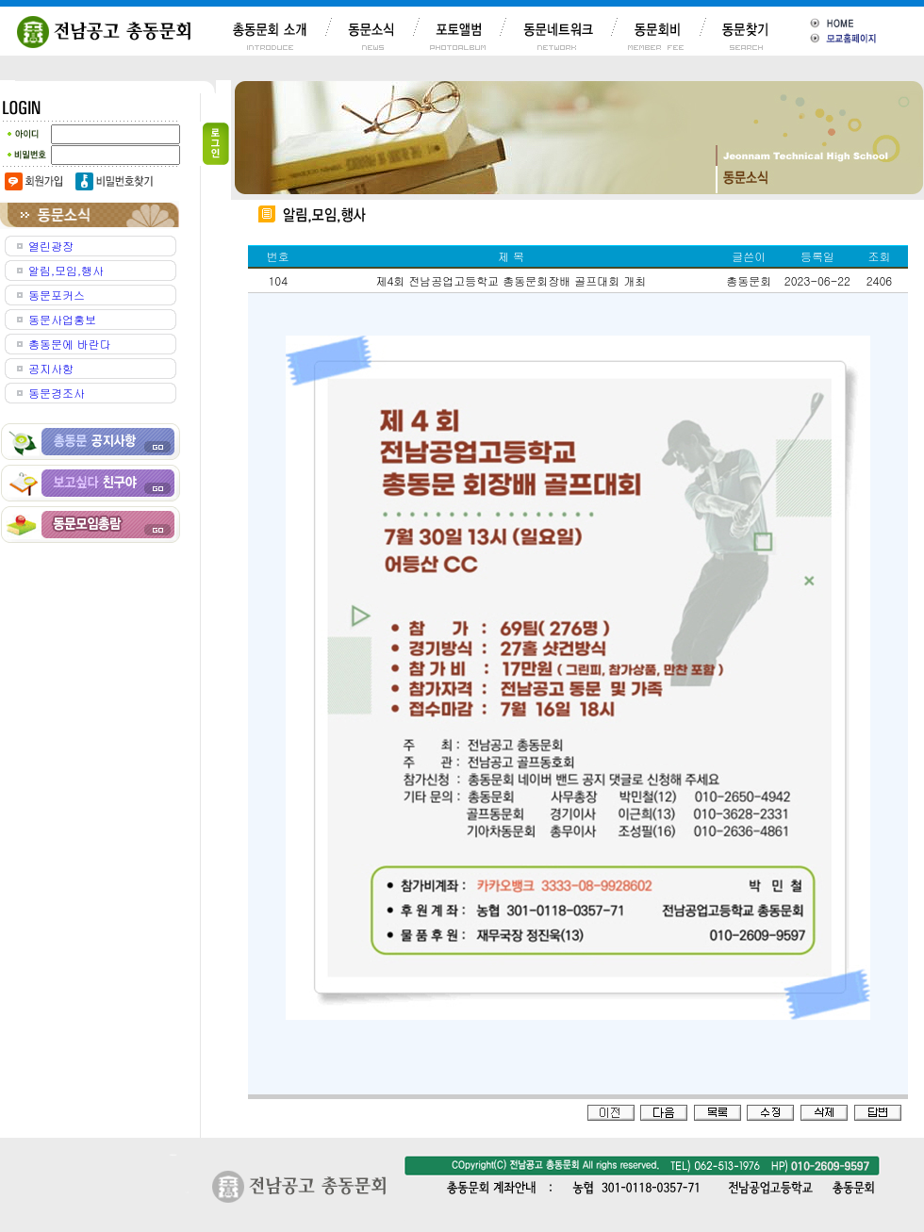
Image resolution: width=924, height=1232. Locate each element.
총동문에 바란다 (69, 344)
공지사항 (51, 368)
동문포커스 (56, 295)
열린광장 (51, 246)
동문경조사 (56, 393)
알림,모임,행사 (66, 270)
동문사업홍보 (62, 319)
